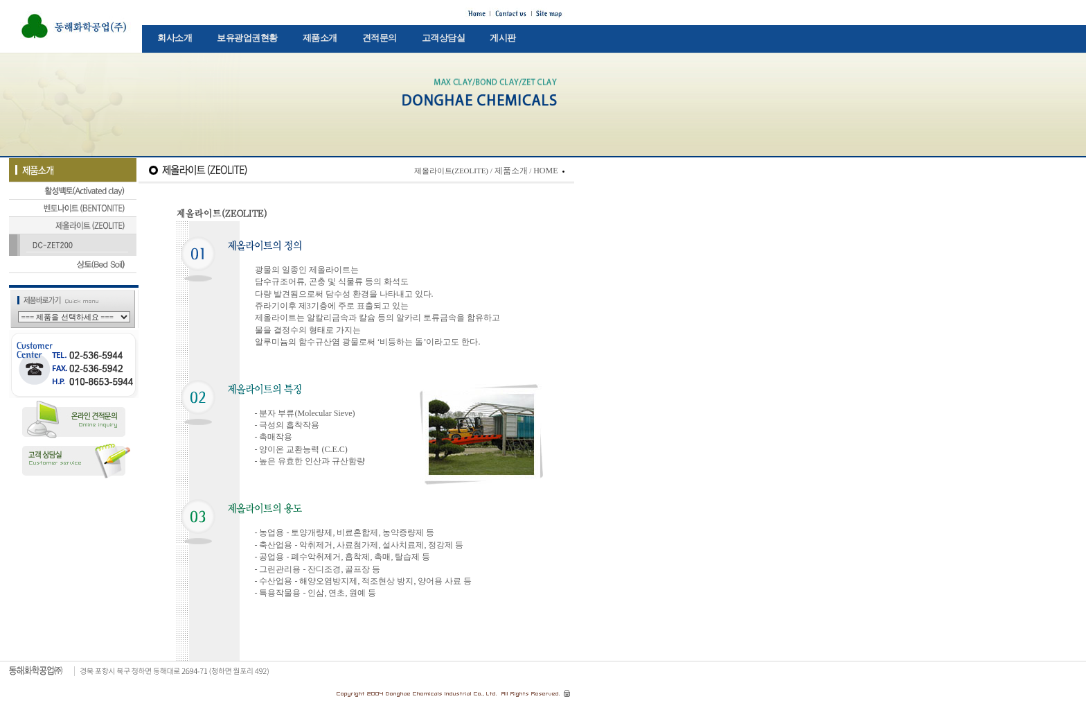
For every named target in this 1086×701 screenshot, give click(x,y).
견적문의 (379, 38)
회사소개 (174, 38)
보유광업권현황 (247, 38)
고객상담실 (443, 38)
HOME (545, 170)
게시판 (503, 38)
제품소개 (320, 38)
